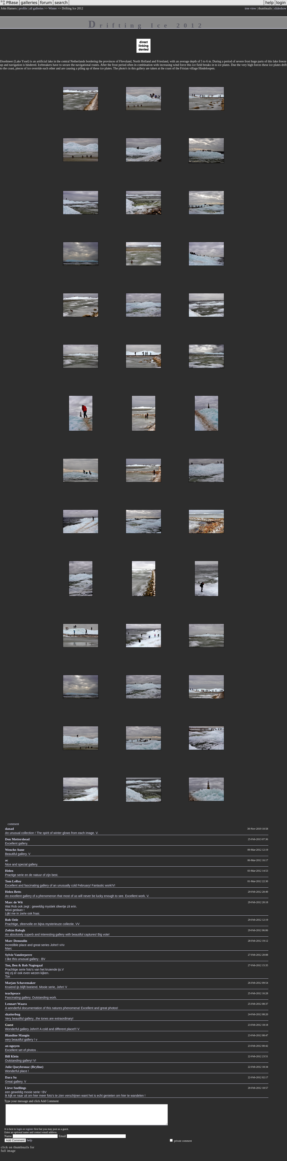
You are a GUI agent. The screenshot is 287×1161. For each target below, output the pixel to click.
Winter (52, 8)
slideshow (280, 8)
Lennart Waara (16, 1004)
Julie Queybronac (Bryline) (24, 1067)
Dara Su (11, 1077)
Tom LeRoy (13, 881)
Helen (9, 871)
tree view (250, 8)
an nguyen (12, 1046)
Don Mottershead (17, 839)
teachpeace (12, 993)
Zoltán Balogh (15, 930)
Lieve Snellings (15, 1088)
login (19, 1133)
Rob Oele (11, 920)
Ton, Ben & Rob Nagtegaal (24, 965)
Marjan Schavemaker (20, 983)
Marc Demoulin (16, 941)
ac (6, 860)
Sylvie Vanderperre (18, 955)
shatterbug (12, 1014)
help (29, 1144)
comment (13, 824)
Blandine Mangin (17, 1035)
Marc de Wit (14, 902)
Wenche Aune (14, 849)
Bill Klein (11, 1056)
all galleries (36, 8)
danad (9, 828)
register (30, 1133)
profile (23, 8)
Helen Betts (13, 892)
